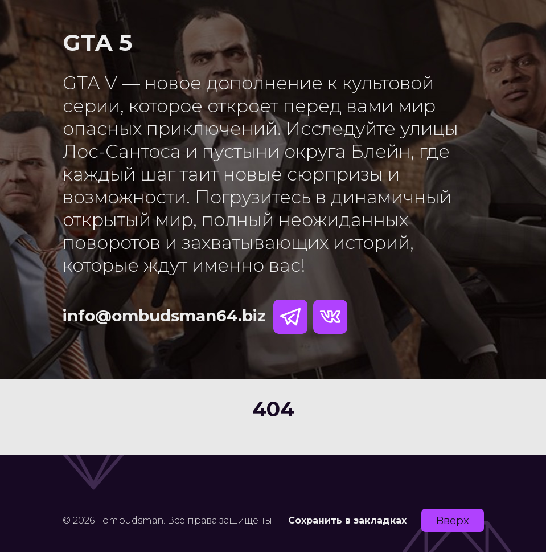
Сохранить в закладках (347, 520)
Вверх (452, 520)
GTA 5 (97, 42)
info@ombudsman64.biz (164, 315)
